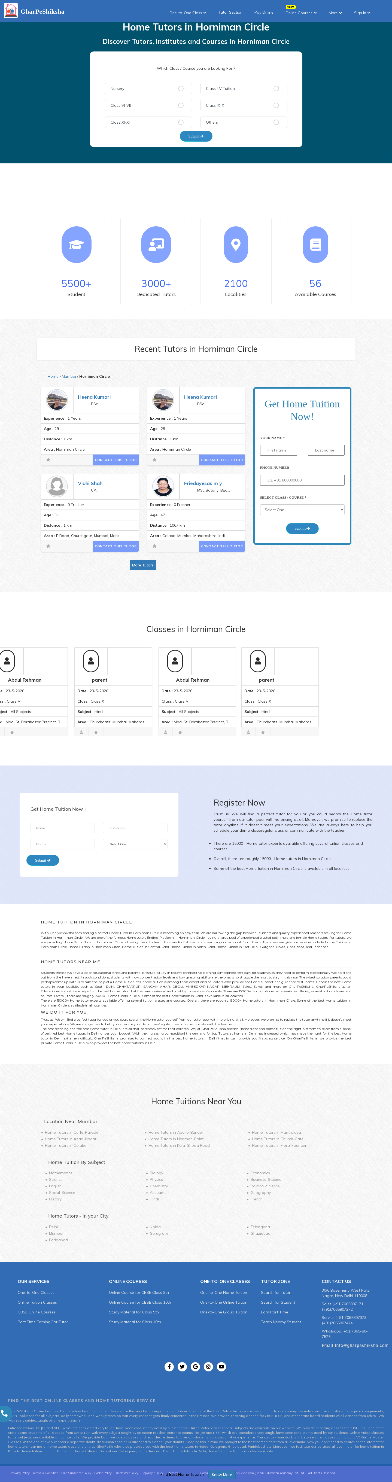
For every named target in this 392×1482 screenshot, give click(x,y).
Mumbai (69, 376)
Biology (156, 1172)
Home (53, 376)
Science (56, 1179)
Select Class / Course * (283, 497)
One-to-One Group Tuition (223, 1312)
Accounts (158, 1192)
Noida (155, 1226)
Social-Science (62, 1192)
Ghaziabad (261, 1233)
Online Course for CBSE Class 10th (140, 1302)
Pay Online (264, 12)
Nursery (117, 88)
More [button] (335, 12)
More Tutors (143, 565)
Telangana (260, 1226)
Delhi (53, 1226)
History (55, 1199)
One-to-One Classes (36, 1292)
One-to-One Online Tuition (223, 1302)
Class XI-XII (120, 122)
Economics (260, 1172)
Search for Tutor (275, 1292)
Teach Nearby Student (281, 1321)
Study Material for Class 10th (135, 1321)
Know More (222, 1474)
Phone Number (274, 467)
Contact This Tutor (116, 460)
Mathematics (60, 1172)
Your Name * (272, 438)
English (55, 1186)
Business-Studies (266, 1179)
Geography (261, 1192)
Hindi (154, 1199)
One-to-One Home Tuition (223, 1292)
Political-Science (265, 1186)
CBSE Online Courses (37, 1312)
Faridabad (58, 1239)
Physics (156, 1179)
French (257, 1199)
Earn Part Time (274, 1312)
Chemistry (159, 1186)
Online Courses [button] (301, 11)
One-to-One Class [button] (187, 12)
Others (212, 122)
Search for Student (278, 1302)
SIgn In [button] (362, 12)
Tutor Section (230, 12)
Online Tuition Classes (37, 1302)
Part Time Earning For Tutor (43, 1321)
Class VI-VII (121, 105)
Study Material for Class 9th (134, 1312)
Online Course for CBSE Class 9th (139, 1292)
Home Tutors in (71, 1132)
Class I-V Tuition (220, 88)
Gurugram (159, 1233)
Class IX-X (215, 105)
